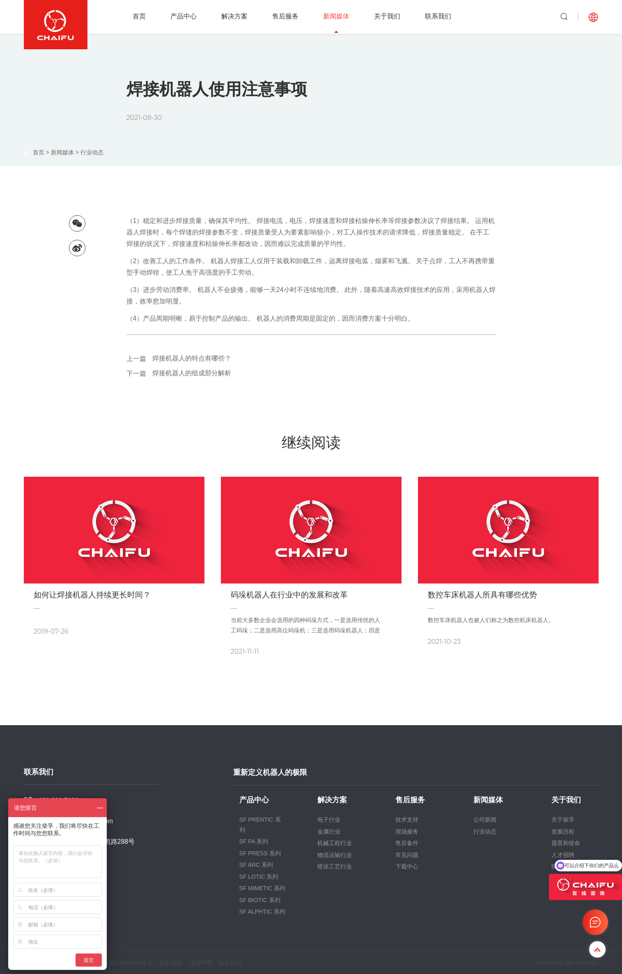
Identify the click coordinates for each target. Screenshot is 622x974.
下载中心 (406, 866)
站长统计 (237, 963)
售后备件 (406, 843)
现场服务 (406, 831)
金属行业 (328, 831)
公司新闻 (484, 819)
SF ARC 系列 (256, 864)
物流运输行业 (334, 855)
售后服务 (285, 16)
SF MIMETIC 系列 (262, 888)
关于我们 (387, 16)
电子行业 (328, 819)
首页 (139, 16)
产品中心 (183, 16)
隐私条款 (175, 963)
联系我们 (438, 16)
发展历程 (562, 831)
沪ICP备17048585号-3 (125, 963)
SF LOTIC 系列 (258, 876)
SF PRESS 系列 (260, 853)
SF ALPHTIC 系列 (262, 911)
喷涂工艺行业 (334, 866)
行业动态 (91, 152)
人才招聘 (562, 855)
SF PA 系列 (254, 841)
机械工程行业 (334, 843)
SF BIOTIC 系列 (259, 900)
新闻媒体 (336, 16)
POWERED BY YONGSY (565, 963)
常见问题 (406, 855)
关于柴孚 (562, 819)
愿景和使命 (565, 843)
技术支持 (406, 819)
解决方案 (234, 16)
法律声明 (206, 963)
